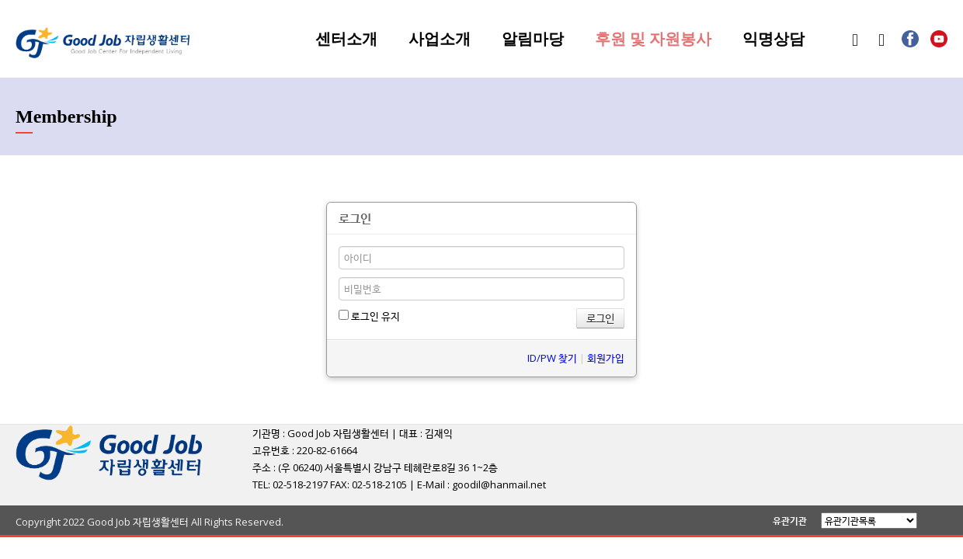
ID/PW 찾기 (552, 358)
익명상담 (773, 38)
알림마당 (533, 38)
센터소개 (346, 38)
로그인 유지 (369, 316)
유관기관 (790, 520)
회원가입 (605, 358)
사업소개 (439, 38)
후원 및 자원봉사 (653, 38)
